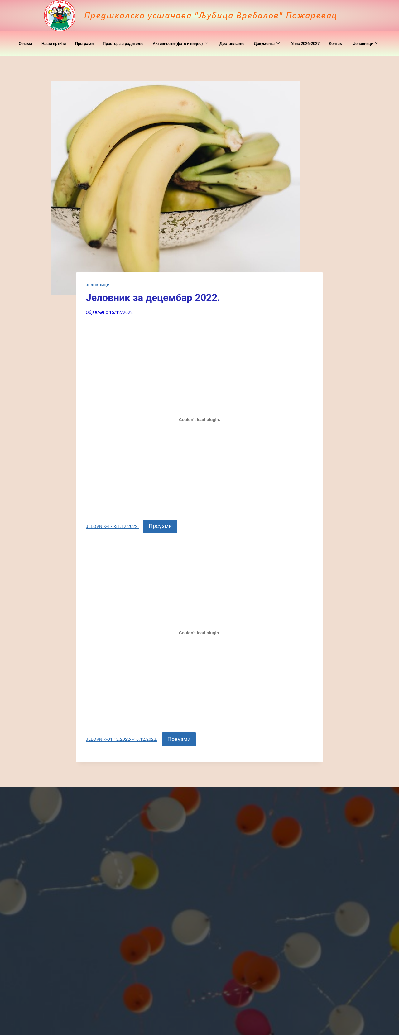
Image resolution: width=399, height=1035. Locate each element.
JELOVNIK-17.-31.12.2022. (112, 526)
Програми (88, 37)
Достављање (257, 37)
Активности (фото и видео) (198, 37)
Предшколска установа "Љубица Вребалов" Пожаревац (215, 15)
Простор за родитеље (132, 37)
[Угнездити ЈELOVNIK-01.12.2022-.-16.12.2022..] (199, 632)
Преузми (160, 526)
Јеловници (199, 50)
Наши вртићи (53, 37)
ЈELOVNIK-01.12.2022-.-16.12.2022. (121, 739)
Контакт (377, 37)
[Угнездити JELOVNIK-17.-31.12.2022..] (199, 419)
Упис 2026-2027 (340, 37)
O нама (21, 37)
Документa (296, 37)
